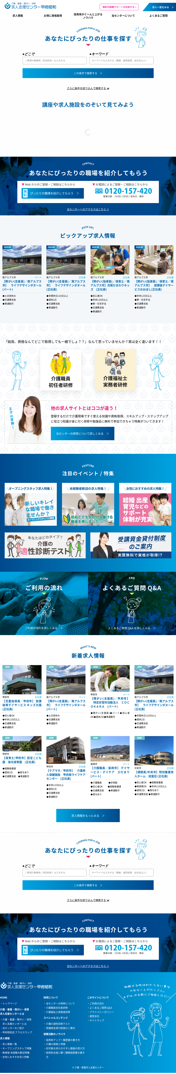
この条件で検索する (85, 73)
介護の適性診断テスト (58, 1023)
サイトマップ (97, 1020)
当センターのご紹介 (13, 1028)
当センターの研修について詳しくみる (80, 433)
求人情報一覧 (9, 1044)
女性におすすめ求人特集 (15, 1057)
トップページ (9, 1003)
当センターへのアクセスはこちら (86, 209)
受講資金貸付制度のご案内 (60, 1028)
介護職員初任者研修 (57, 1007)
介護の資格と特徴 (55, 1044)
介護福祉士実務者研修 (58, 1012)
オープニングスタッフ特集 (16, 1048)
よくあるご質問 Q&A (101, 1007)
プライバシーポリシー (102, 1012)
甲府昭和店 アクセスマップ (17, 1032)
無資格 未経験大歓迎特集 (16, 1052)
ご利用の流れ (97, 1003)
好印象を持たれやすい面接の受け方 (65, 1048)
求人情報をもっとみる (85, 816)
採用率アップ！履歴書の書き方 (63, 1040)
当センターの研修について (60, 1003)
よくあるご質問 (158, 15)
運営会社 (94, 1016)
